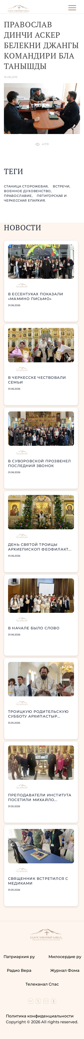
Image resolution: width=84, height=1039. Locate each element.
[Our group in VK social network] (31, 1002)
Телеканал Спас (42, 984)
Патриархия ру (19, 956)
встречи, (61, 186)
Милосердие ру (64, 956)
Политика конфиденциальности (40, 1016)
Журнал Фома (64, 970)
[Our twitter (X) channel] (39, 1002)
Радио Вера (19, 970)
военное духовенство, (28, 191)
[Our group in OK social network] (53, 1002)
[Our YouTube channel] (46, 1002)
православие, (19, 196)
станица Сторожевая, (27, 186)
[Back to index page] (18, 11)
